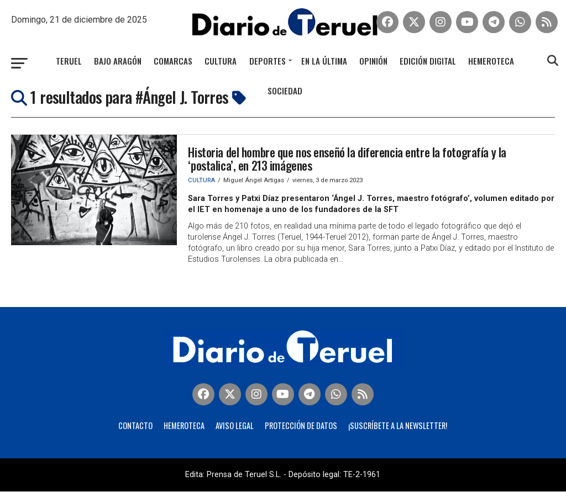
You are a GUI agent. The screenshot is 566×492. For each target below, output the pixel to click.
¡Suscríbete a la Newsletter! (397, 426)
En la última (324, 61)
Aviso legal (235, 426)
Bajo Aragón (118, 61)
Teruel (69, 61)
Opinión (373, 61)
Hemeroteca (491, 61)
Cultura (221, 61)
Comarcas (173, 61)
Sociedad (285, 90)
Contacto (135, 426)
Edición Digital (428, 61)
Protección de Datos (301, 426)
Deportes (267, 61)
